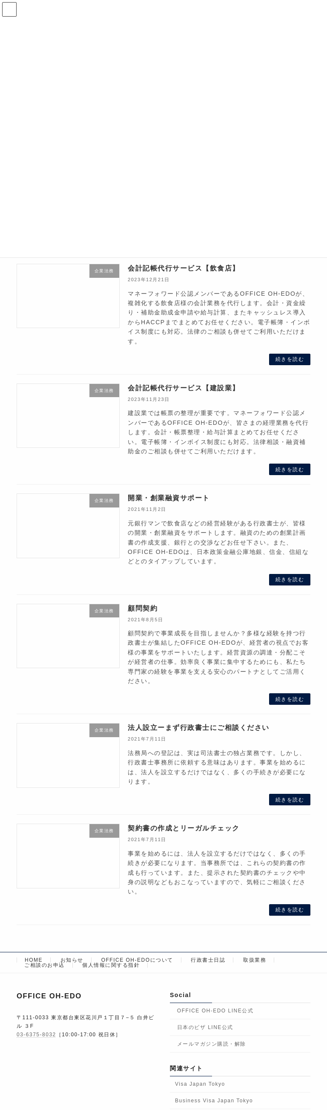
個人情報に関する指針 (111, 965)
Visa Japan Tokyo (200, 1084)
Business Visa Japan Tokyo (214, 1101)
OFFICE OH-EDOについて (137, 960)
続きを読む (289, 359)
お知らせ (71, 960)
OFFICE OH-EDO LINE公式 (215, 1011)
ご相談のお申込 (44, 965)
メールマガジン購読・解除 (211, 1044)
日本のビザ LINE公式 (205, 1027)
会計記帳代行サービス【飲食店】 (184, 268)
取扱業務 (254, 960)
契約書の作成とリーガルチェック (184, 828)
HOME (34, 960)
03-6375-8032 (36, 1035)
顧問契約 (143, 608)
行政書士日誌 (208, 960)
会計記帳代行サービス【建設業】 (184, 388)
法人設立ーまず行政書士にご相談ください (199, 727)
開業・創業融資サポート (169, 498)
